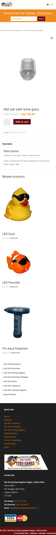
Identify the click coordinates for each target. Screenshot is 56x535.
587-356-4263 (22, 504)
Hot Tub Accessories (15, 30)
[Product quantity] (7, 122)
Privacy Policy (10, 443)
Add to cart (22, 121)
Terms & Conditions (12, 440)
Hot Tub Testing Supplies (14, 372)
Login (6, 447)
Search (41, 19)
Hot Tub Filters (10, 381)
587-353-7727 (20, 501)
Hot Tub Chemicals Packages (16, 377)
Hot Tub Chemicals (12, 368)
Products (8, 420)
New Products (10, 394)
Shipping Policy (11, 433)
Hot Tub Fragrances (12, 385)
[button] (52, 38)
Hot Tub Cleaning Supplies (15, 390)
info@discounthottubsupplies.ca (24, 508)
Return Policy (10, 437)
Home (2, 30)
